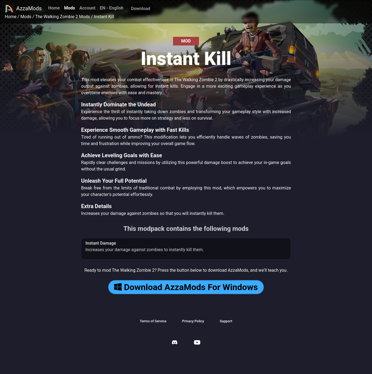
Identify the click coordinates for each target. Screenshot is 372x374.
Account (87, 8)
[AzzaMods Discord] (175, 343)
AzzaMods (23, 8)
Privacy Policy (193, 321)
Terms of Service (153, 321)
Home (54, 8)
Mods (69, 8)
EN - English (111, 8)
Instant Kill (104, 16)
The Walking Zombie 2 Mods (62, 16)
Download (140, 8)
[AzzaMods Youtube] (197, 343)
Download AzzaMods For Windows (186, 287)
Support (226, 321)
